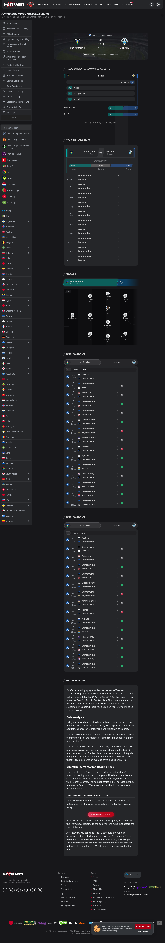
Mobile (98, 4)
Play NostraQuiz (12, 51)
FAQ (95, 881)
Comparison (66, 889)
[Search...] (151, 4)
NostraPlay (127, 4)
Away (84, 369)
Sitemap (97, 905)
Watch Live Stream (101, 814)
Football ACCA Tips (13, 65)
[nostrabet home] (13, 874)
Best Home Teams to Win (16, 101)
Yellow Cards (69, 107)
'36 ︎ (132, 82)
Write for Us (98, 893)
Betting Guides (68, 905)
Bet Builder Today (13, 75)
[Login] (158, 4)
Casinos (88, 4)
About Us (97, 889)
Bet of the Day (11, 70)
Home (75, 369)
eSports (64, 901)
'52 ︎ (70, 93)
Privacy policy (99, 901)
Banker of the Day (13, 91)
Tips (7, 16)
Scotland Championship (32, 16)
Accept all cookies (143, 926)
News (108, 4)
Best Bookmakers (72, 4)
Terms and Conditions (103, 897)
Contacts (97, 885)
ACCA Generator (12, 34)
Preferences (143, 931)
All (68, 369)
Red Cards (68, 114)
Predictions (43, 4)
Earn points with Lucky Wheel (15, 45)
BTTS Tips (9, 112)
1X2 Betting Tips (12, 96)
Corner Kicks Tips (12, 107)
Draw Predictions (12, 86)
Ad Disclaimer (99, 909)
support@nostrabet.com (136, 894)
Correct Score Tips (13, 80)
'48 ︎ (70, 87)
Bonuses (57, 4)
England (15, 16)
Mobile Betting (68, 897)
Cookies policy (112, 931)
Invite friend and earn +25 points (14, 58)
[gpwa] (30, 923)
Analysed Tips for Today (15, 28)
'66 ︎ (70, 99)
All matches (10, 23)
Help (116, 4)
